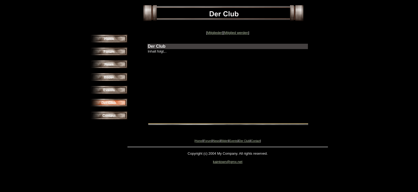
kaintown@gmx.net (228, 162)
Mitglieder (214, 33)
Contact (255, 140)
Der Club (244, 140)
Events (233, 140)
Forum (207, 140)
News (216, 140)
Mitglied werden (236, 33)
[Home (198, 140)
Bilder (224, 140)
